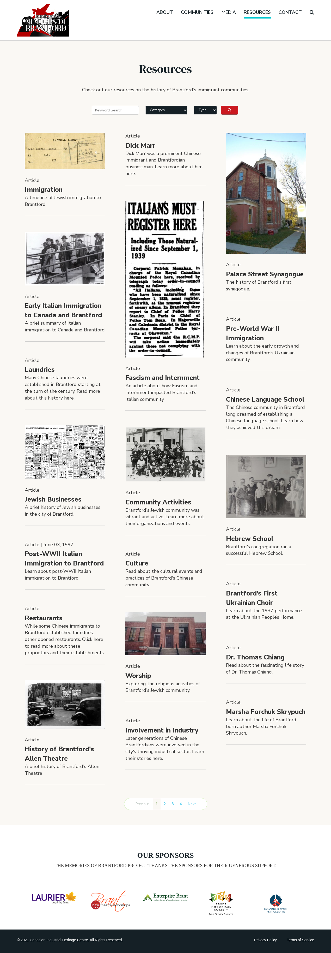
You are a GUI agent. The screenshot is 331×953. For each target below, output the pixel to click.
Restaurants (44, 618)
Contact (290, 12)
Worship (138, 675)
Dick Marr (140, 145)
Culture (136, 563)
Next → (194, 803)
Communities (197, 12)
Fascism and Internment (162, 377)
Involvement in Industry (161, 730)
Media (228, 12)
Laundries (40, 369)
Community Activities (158, 502)
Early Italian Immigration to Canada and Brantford (63, 310)
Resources (257, 12)
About (164, 12)
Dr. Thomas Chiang (255, 657)
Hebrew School (249, 538)
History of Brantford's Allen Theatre (59, 754)
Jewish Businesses (53, 499)
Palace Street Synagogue (265, 274)
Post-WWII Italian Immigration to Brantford (64, 559)
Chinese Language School (265, 399)
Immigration (44, 189)
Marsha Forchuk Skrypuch (265, 711)
